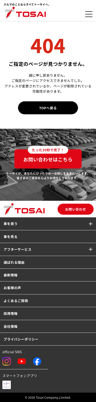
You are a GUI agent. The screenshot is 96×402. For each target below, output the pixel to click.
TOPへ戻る (48, 107)
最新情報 (11, 275)
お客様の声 (12, 287)
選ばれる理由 (14, 262)
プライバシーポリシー (21, 339)
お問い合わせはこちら (48, 156)
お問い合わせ (75, 209)
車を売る (11, 236)
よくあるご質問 (16, 300)
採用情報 (11, 313)
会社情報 (11, 326)
